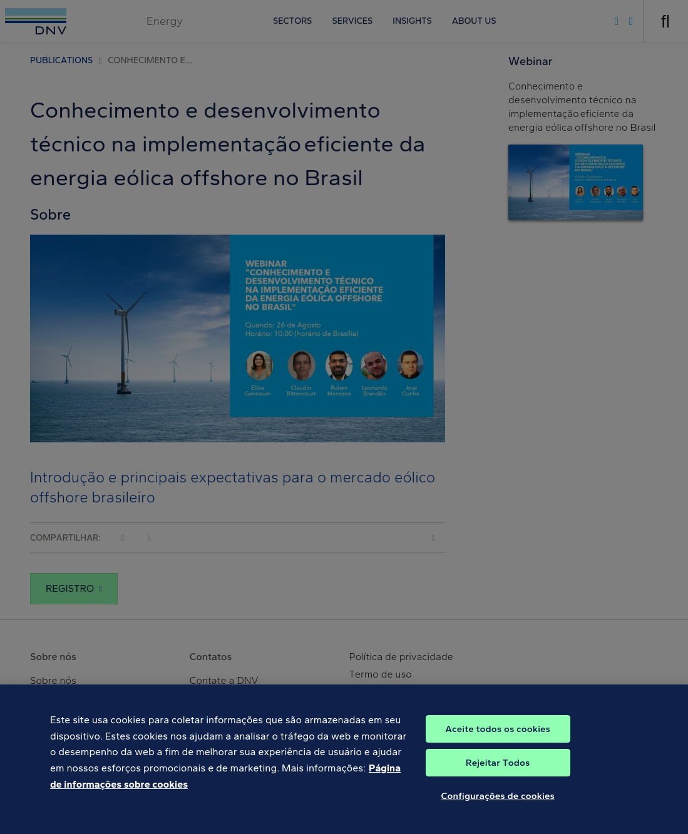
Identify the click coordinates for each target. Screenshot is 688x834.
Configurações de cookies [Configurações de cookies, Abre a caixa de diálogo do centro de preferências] (498, 804)
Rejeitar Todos (498, 770)
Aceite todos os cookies (497, 737)
